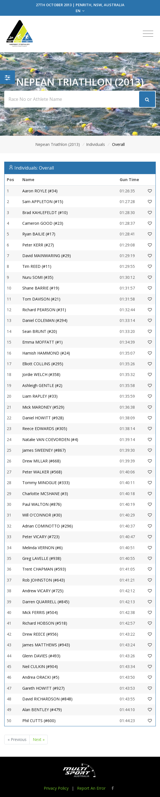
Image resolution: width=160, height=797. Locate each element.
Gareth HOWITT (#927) (43, 688)
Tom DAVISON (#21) (41, 299)
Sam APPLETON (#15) (42, 201)
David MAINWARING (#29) (46, 255)
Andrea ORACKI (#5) (40, 677)
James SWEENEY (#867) (44, 450)
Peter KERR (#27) (38, 245)
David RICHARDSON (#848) (47, 699)
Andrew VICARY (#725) (42, 590)
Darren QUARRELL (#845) (45, 601)
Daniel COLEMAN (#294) (44, 320)
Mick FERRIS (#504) (40, 612)
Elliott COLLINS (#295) (42, 363)
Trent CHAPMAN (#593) (44, 569)
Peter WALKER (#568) (42, 472)
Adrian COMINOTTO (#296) (47, 526)
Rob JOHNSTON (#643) (43, 580)
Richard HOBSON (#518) (44, 623)
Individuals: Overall (34, 168)
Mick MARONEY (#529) (43, 407)
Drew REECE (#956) (40, 634)
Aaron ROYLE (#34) (40, 190)
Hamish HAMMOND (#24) (46, 353)
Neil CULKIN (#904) (40, 666)
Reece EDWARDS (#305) (44, 428)
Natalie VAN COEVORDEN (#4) (50, 439)
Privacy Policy (56, 788)
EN (80, 10)
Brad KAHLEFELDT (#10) (45, 212)
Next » (39, 739)
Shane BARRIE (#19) (40, 288)
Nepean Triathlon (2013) (57, 144)
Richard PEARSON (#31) (44, 309)
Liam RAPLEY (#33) (40, 396)
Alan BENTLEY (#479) (42, 709)
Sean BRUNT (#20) (39, 331)
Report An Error (91, 788)
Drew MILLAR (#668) (41, 461)
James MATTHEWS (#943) (46, 644)
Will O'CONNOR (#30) (42, 515)
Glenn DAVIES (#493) (41, 655)
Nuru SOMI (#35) (37, 277)
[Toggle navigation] (148, 34)
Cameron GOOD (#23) (42, 223)
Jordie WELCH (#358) (41, 374)
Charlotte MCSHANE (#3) (45, 493)
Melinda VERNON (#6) (42, 547)
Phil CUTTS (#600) (39, 720)
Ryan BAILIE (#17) (38, 234)
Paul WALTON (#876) (42, 504)
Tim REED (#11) (36, 266)
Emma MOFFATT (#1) (42, 342)
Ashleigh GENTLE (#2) (42, 385)
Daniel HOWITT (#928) (43, 417)
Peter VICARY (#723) (41, 536)
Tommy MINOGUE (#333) (46, 482)
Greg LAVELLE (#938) (41, 558)
